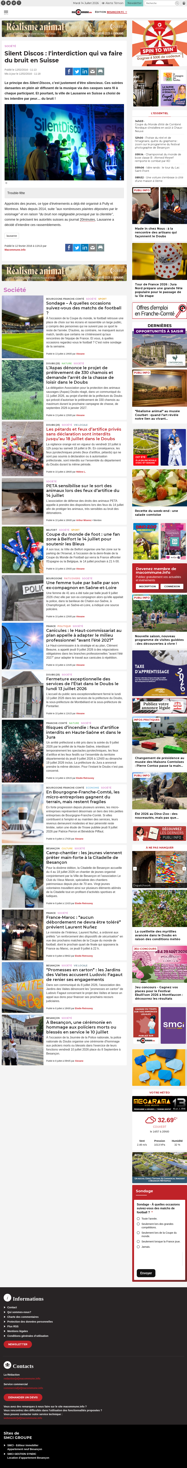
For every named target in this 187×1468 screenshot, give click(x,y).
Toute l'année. (149, 1218)
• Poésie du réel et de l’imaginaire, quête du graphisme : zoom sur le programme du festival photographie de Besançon (157, 142)
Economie (92, 787)
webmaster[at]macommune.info (23, 1418)
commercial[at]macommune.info (23, 1388)
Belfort (51, 530)
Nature (67, 363)
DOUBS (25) (53, 363)
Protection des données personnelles (30, 1321)
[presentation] (135, 868)
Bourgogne (54, 578)
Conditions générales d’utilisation (27, 1335)
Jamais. (146, 1246)
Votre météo (159, 1092)
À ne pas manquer (159, 847)
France (51, 626)
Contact (12, 1307)
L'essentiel (159, 113)
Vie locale (81, 425)
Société (10, 46)
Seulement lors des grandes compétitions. (157, 1225)
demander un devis (23, 1397)
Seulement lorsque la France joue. (161, 1241)
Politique (64, 626)
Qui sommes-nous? (19, 1312)
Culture (67, 848)
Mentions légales (17, 1331)
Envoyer (146, 1273)
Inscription (147, 586)
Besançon (53, 848)
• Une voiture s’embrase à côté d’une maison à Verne (159, 179)
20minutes (87, 219)
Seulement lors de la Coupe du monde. (159, 1234)
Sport (102, 298)
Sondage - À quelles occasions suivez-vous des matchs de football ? (158, 1208)
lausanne (12, 235)
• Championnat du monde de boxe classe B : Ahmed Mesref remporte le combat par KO (158, 158)
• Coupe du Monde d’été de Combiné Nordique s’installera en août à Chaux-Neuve (159, 126)
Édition (100, 11)
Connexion (172, 586)
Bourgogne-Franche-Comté (65, 298)
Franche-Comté (56, 723)
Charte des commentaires (23, 1316)
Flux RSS (12, 1326)
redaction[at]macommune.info (22, 1378)
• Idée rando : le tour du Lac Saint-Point (157, 169)
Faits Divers (72, 578)
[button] (177, 3)
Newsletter (17, 1344)
